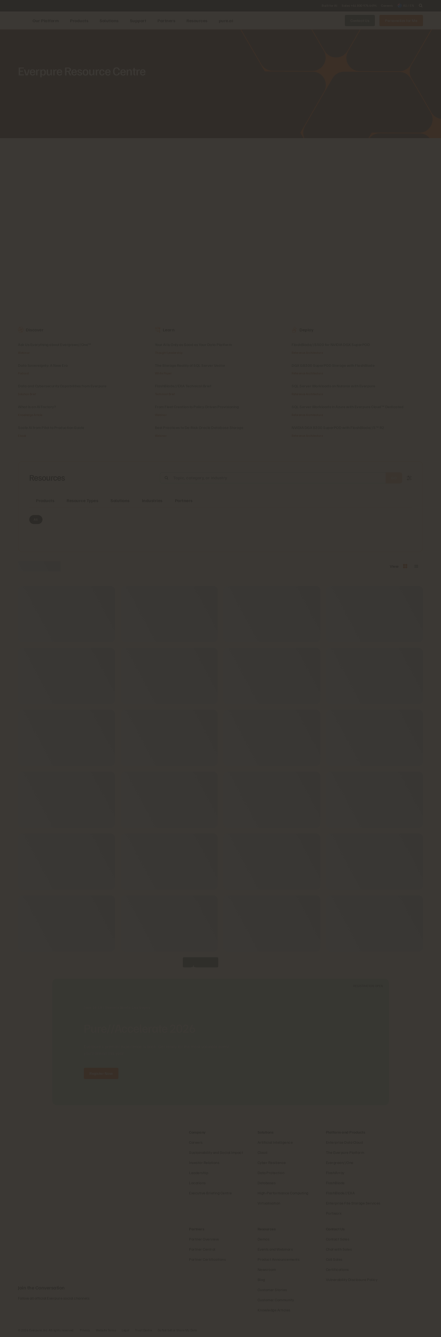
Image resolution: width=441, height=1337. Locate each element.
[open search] (420, 5)
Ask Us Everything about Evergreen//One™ (54, 344)
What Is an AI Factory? (37, 406)
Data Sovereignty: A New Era (43, 365)
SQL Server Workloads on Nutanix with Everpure (333, 385)
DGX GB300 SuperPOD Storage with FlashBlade (333, 365)
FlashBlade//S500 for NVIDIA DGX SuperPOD (331, 344)
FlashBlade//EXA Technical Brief (183, 385)
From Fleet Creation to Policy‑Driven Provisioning (197, 406)
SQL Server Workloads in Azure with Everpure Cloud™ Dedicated (348, 406)
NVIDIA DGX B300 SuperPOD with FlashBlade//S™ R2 (338, 427)
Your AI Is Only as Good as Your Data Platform (193, 344)
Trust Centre (143, 1330)
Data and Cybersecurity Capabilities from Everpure (62, 385)
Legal (125, 1330)
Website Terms (106, 1330)
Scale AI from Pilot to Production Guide (51, 427)
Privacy (85, 1330)
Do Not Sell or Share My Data (177, 1330)
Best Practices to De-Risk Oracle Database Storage (199, 427)
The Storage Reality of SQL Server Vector (190, 365)
